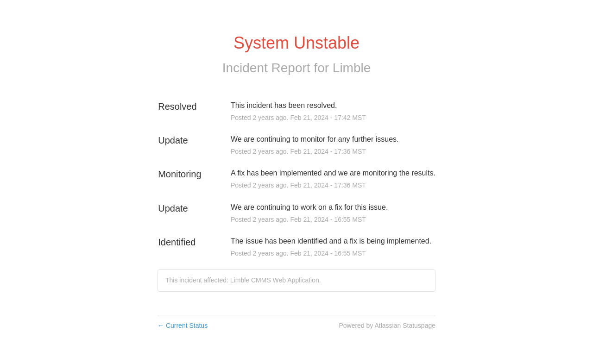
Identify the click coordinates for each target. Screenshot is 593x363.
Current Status (183, 325)
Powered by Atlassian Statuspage (387, 325)
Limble (352, 68)
